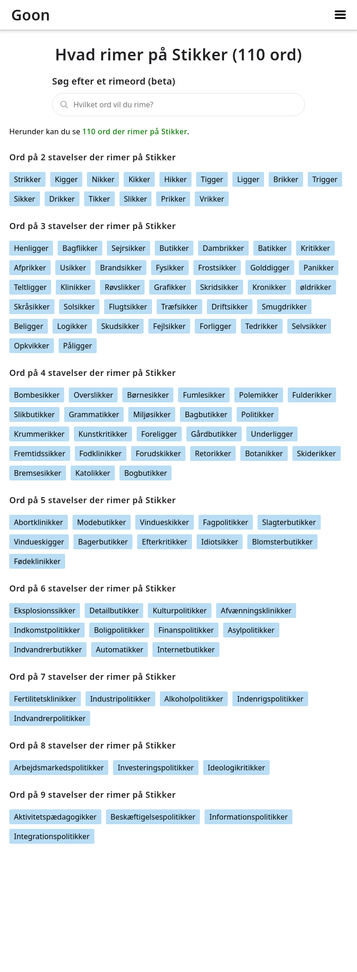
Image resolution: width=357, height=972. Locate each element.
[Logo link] (42, 15)
